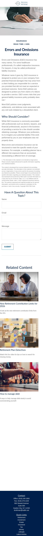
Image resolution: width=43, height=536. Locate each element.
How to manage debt (10, 394)
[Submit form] (8, 247)
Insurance (21, 525)
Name (4, 199)
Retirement (21, 517)
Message (5, 226)
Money (21, 529)
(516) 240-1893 (24, 498)
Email (4, 213)
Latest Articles (21, 534)
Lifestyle (21, 532)
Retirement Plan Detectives (13, 350)
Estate (21, 522)
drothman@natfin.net (21, 510)
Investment (21, 520)
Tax (21, 527)
